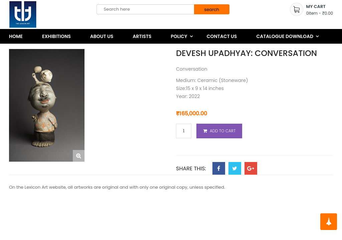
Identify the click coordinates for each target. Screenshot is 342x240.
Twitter (234, 168)
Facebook (218, 168)
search (211, 9)
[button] (78, 156)
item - (319, 13)
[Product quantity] (184, 131)
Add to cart (222, 131)
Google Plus (250, 168)
